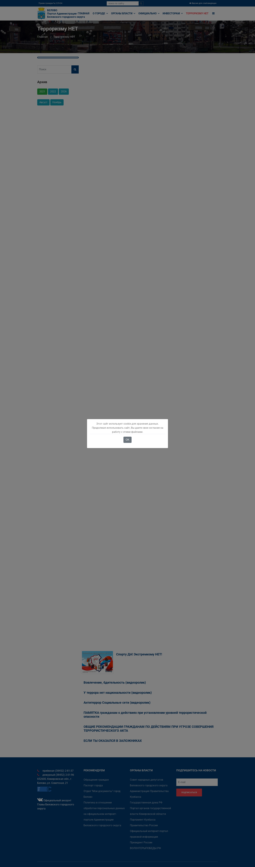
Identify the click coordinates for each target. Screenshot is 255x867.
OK (127, 439)
